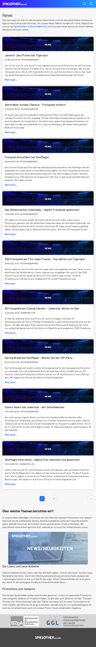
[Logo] (48, 637)
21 (54, 499)
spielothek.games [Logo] (18, 4)
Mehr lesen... (11, 79)
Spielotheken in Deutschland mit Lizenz (33, 26)
